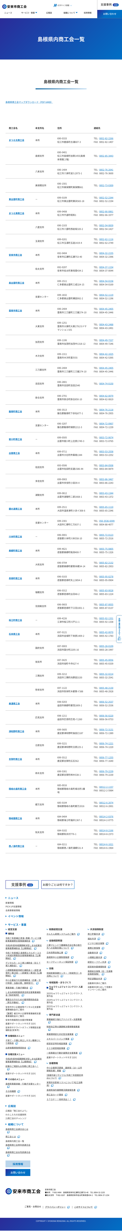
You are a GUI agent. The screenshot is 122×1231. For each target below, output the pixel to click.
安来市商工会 (15, 254)
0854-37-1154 (106, 267)
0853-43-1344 (106, 493)
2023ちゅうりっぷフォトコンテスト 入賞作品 (64, 1008)
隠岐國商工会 (15, 818)
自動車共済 (93, 952)
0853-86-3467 (106, 479)
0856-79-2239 (106, 771)
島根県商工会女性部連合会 (18, 1152)
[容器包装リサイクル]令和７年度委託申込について (65, 1077)
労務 (51, 968)
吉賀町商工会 (15, 759)
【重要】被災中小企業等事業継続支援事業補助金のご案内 (23, 1015)
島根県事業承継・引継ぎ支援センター (23, 1083)
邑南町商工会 (15, 578)
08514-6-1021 (106, 844)
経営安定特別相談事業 (57, 1043)
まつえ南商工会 (16, 213)
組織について (16, 1124)
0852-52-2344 (106, 197)
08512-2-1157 (106, 787)
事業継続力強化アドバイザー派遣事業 (64, 1019)
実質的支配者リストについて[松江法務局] (64, 1084)
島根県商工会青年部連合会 (18, 1145)
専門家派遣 (54, 1015)
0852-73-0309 (106, 185)
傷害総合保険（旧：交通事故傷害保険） (100, 973)
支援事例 (110, 4)
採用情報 (88, 12)
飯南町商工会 (15, 411)
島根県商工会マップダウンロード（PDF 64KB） (29, 102)
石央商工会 (14, 634)
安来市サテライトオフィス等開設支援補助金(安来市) (23, 1029)
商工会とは (11, 1136)
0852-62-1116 (106, 239)
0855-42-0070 (106, 632)
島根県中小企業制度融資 (58, 957)
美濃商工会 (14, 703)
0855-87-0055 (106, 604)
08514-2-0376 (106, 816)
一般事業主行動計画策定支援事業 (62, 1052)
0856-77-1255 (106, 757)
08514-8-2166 (106, 830)
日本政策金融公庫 (55, 952)
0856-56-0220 (106, 715)
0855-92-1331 (106, 618)
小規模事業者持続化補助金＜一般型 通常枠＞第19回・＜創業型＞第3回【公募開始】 (24, 973)
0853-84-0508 (106, 465)
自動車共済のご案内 (97, 983)
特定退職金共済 (95, 978)
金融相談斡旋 (55, 940)
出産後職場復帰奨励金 (16, 1047)
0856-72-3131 (106, 729)
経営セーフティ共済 (97, 962)
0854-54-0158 (106, 281)
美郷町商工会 (15, 550)
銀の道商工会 (15, 508)
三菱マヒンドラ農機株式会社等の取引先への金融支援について (64, 947)
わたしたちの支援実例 (16, 1114)
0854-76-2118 (106, 409)
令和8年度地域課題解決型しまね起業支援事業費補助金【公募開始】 (24, 947)
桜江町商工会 (15, 620)
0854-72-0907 (106, 423)
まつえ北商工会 (16, 140)
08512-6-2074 (106, 802)
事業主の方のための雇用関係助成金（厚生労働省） (22, 1001)
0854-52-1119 (106, 294)
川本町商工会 (15, 536)
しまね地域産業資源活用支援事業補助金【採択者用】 (23, 994)
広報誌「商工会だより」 (17, 1110)
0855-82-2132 (106, 562)
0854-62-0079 (106, 395)
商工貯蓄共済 (94, 934)
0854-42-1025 (106, 354)
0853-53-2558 (106, 451)
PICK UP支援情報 (14, 906)
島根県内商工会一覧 (15, 1141)
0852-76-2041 (106, 169)
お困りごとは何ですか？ (58, 885)
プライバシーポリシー (55, 1207)
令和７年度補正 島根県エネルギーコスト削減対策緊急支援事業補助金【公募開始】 (23, 955)
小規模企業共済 (95, 957)
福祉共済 (92, 938)
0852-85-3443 (106, 155)
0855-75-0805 (106, 548)
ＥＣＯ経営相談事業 (56, 1048)
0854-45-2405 (106, 308)
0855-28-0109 (106, 646)
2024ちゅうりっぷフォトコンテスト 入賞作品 (64, 1001)
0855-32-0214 (106, 674)
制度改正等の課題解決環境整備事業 (63, 1026)
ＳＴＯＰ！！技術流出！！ (59, 1099)
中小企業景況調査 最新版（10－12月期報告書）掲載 (64, 1069)
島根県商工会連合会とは (17, 1129)
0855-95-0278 (106, 576)
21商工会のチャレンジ (16, 1118)
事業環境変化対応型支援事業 (60, 1034)
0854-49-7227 (106, 340)
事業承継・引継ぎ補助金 (17, 987)
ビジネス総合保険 (96, 943)
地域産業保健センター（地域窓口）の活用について (64, 974)
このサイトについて (83, 1207)
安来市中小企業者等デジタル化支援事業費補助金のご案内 (23, 1008)
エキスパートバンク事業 (58, 1038)
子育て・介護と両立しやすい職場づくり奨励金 (23, 1042)
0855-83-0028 (106, 590)
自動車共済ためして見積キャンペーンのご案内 (100, 988)
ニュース (8, 12)
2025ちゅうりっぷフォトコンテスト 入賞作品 (64, 995)
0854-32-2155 (106, 253)
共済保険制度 (96, 929)
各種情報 (53, 1063)
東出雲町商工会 (16, 199)
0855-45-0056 (106, 660)
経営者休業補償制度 (97, 966)
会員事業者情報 (13, 910)
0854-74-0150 (106, 383)
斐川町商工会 (15, 439)
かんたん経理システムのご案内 (61, 934)
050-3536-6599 (107, 520)
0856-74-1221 (106, 743)
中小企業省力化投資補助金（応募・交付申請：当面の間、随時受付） (23, 982)
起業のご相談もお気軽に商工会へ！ (22, 1066)
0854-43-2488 (106, 324)
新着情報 (10, 902)
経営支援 (12, 929)
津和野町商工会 (16, 731)
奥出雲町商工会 (16, 282)
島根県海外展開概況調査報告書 (61, 1090)
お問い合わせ (109, 13)
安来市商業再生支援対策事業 (19, 1020)
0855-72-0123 (106, 534)
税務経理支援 (55, 929)
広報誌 (49, 12)
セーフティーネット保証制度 (60, 961)
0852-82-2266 (106, 138)
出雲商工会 (14, 453)
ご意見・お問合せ (33, 1206)
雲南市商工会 (15, 310)
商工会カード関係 (55, 1094)
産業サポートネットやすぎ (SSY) (21, 1023)
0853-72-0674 (106, 437)
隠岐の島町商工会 (17, 788)
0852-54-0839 (106, 225)
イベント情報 (16, 916)
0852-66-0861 (106, 211)
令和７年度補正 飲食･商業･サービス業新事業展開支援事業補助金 (23, 939)
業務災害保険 (94, 948)
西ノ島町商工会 (16, 846)
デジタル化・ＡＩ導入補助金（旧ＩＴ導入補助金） (23, 964)
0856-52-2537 (106, 701)
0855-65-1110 (106, 507)
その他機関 (11, 1091)
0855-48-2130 (106, 687)
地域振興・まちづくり (60, 982)
